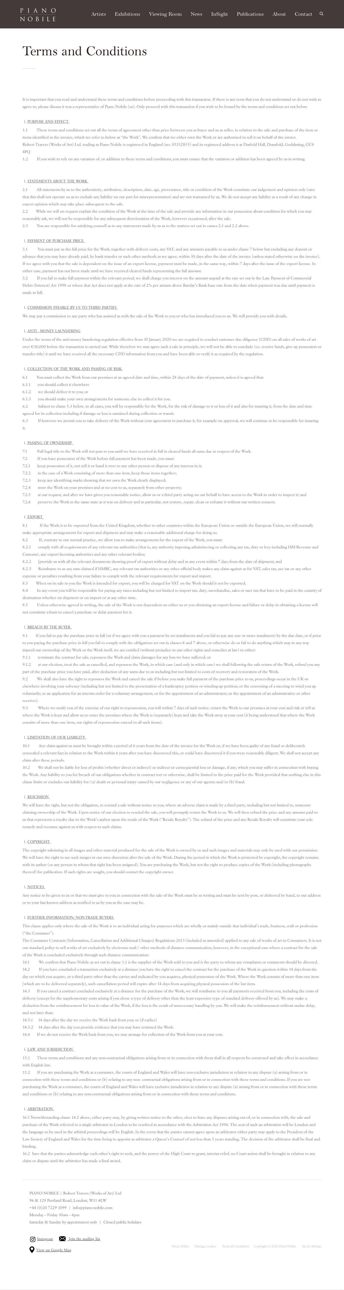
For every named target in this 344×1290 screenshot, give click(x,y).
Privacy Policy (180, 1246)
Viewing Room (165, 14)
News (196, 14)
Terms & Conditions (235, 1246)
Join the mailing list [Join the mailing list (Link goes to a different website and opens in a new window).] (84, 1239)
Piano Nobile (38, 14)
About (279, 14)
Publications (250, 14)
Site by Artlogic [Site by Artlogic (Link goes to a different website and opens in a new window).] (312, 1246)
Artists (98, 14)
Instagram (45, 1239)
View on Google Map (53, 1250)
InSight (219, 14)
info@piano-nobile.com (92, 1207)
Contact (303, 14)
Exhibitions (127, 14)
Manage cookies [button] (205, 1246)
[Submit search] (322, 13)
